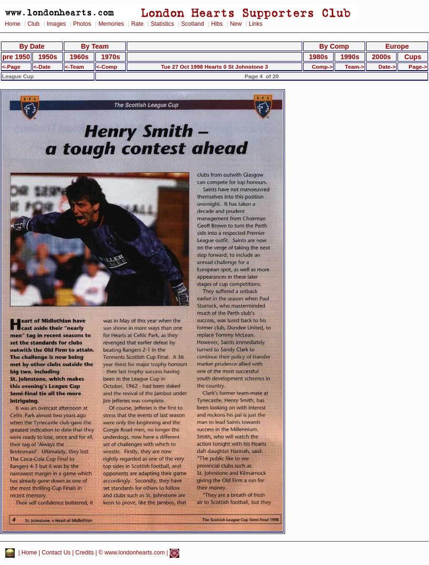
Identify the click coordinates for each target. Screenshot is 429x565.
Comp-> (322, 66)
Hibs (217, 24)
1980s (318, 57)
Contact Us (56, 553)
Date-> (387, 66)
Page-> (418, 66)
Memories (111, 24)
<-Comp (106, 66)
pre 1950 (16, 57)
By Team (95, 46)
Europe (397, 46)
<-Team (74, 66)
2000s (381, 57)
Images (56, 24)
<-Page (11, 66)
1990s (349, 57)
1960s (79, 57)
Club (34, 24)
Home (12, 24)
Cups (412, 57)
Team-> (354, 66)
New (236, 24)
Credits (84, 553)
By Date (31, 46)
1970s (110, 57)
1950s (47, 57)
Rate (137, 24)
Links (256, 24)
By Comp (334, 46)
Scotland (192, 24)
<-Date (42, 66)
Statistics (162, 24)
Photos (82, 24)
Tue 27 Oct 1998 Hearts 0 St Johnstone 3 (214, 66)
